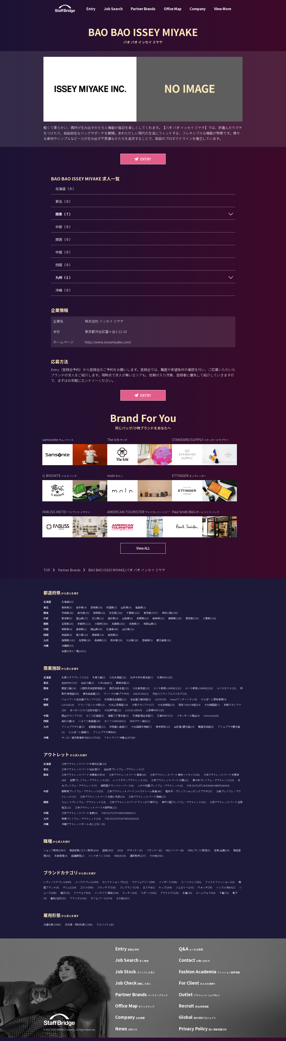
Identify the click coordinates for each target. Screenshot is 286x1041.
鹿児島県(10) (164, 643)
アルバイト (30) (105, 928)
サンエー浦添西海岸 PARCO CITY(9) (81, 741)
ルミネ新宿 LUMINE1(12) (167, 691)
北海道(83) (68, 605)
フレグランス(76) (129, 891)
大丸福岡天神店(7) (141, 730)
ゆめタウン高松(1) (140, 724)
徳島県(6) (67, 638)
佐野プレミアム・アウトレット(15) (89, 783)
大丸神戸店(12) (112, 713)
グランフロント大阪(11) (91, 708)
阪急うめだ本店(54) (189, 708)
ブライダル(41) (78, 901)
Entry (90, 12)
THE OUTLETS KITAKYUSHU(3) (122, 822)
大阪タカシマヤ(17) (143, 708)
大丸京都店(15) (166, 708)
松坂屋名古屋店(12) (115, 702)
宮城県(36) (96, 611)
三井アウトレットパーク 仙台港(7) (81, 772)
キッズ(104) (165, 891)
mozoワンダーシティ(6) (183, 702)
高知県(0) (113, 638)
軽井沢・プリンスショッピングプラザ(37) (188, 794)
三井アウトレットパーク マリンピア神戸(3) (134, 805)
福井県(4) (113, 621)
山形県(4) (126, 611)
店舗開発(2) (77, 859)
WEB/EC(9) (120, 859)
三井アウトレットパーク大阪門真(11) (96, 811)
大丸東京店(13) (141, 691)
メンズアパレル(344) (86, 885)
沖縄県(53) (68, 649)
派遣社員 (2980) (52, 928)
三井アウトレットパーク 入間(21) (169, 783)
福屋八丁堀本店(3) (118, 719)
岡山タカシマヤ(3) (72, 719)
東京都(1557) (150, 616)
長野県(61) (143, 621)
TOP (46, 573)
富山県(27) (82, 621)
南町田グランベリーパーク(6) (117, 789)
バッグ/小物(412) (225, 891)
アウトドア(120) (169, 896)
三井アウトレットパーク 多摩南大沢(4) (83, 778)
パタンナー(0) (154, 853)
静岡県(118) (175, 621)
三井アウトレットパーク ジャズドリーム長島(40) (134, 794)
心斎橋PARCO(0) (155, 713)
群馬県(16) (99, 616)
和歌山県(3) (150, 627)
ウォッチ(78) (205, 891)
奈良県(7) (134, 627)
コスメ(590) (86, 891)
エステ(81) (149, 891)
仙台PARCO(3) (69, 686)
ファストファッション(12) (220, 885)
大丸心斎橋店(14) (118, 708)
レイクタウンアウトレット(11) (130, 783)
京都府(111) (84, 627)
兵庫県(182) (118, 627)
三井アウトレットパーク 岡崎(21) (147, 800)
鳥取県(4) (67, 632)
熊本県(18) (116, 643)
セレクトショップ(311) (115, 885)
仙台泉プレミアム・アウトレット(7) (124, 772)
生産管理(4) (60, 859)
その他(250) (156, 859)
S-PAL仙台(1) (105, 686)
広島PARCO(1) (165, 719)
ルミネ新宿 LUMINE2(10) (199, 691)
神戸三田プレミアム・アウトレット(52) (184, 805)
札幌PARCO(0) (165, 680)
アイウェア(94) (82, 896)
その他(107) (122, 901)
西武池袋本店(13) (119, 691)
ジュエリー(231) (185, 891)
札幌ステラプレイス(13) (75, 680)
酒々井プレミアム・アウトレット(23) (213, 783)
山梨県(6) (127, 621)
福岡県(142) (68, 643)
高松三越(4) (68, 724)
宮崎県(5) (147, 643)
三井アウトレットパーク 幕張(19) (127, 778)
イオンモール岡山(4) (188, 719)
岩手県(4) (81, 611)
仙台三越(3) (87, 686)
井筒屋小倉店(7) (118, 730)
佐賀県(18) (85, 643)
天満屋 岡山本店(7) (142, 719)
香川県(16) (82, 638)
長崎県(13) (101, 643)
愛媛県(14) (98, 638)
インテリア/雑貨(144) (106, 896)
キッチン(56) (129, 896)
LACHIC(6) (160, 702)
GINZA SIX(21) (141, 697)
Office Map (172, 12)
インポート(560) (168, 885)
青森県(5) (67, 611)
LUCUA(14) (68, 708)
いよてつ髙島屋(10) (89, 724)
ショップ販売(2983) (54, 853)
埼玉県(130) (115, 616)
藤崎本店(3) (122, 686)
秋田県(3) (111, 611)
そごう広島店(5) (95, 719)
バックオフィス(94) (99, 859)
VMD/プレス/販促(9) (199, 853)
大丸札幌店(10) (117, 680)
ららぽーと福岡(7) (79, 735)
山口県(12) (128, 632)
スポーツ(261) (149, 896)
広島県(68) (112, 632)
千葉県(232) (133, 616)
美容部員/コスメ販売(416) (84, 853)
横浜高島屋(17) (91, 697)
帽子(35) (65, 896)
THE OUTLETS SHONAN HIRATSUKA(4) (208, 789)
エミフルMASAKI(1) (115, 724)
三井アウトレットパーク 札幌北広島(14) (84, 767)
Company (198, 12)
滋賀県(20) (68, 627)
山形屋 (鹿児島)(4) (184, 730)
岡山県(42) (96, 632)
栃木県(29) (83, 616)
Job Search (113, 12)
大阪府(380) (101, 627)
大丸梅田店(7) (212, 708)
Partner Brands (143, 12)
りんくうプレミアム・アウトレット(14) (84, 805)
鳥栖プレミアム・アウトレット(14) (81, 822)
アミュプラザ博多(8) (104, 735)
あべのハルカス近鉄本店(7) (85, 713)
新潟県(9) (67, 621)
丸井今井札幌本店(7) (141, 680)
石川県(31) (98, 621)
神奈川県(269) (170, 616)
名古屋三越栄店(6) (140, 702)
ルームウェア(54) (205, 896)
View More (222, 12)
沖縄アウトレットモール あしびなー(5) (83, 827)
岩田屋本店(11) (96, 730)
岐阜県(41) (158, 621)
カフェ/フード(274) (101, 901)
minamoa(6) (211, 719)
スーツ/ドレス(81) (191, 885)
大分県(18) (132, 643)
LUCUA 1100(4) (133, 713)
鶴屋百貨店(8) (206, 730)
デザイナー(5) (135, 853)
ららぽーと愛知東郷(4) (213, 702)
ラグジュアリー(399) (143, 885)
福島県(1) (140, 611)
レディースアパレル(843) (57, 885)
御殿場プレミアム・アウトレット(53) (82, 794)
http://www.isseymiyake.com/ (108, 342)
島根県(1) (81, 632)
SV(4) (120, 853)
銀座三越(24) (69, 691)
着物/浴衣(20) (58, 901)
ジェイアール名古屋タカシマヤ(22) (81, 702)
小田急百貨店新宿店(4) (92, 691)
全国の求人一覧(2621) (74, 654)
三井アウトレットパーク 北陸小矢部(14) (102, 800)
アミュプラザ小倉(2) (73, 730)
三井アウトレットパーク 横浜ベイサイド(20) (175, 778)
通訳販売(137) (138, 859)
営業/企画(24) (221, 853)
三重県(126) (209, 621)
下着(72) (224, 896)
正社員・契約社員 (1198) (79, 928)
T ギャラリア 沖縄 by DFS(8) (119, 741)
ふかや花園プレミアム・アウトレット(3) (160, 789)
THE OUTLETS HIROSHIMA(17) (118, 816)
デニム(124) (69, 891)
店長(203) (107, 853)
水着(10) (187, 896)
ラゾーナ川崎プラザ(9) (116, 697)
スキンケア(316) (106, 891)
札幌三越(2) (98, 680)
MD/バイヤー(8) (175, 853)
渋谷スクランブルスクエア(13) (170, 697)
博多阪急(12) (163, 730)
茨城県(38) (68, 616)
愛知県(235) (192, 621)
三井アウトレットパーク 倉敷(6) (80, 816)
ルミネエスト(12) (226, 691)
